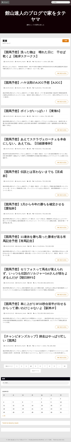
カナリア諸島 (48, 439)
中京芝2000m (38, 213)
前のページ (9, 366)
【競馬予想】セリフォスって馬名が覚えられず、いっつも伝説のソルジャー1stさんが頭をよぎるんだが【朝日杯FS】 (35, 273)
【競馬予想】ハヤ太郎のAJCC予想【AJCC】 (33, 82)
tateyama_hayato (21, 61)
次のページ (35, 371)
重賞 (52, 61)
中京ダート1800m (39, 116)
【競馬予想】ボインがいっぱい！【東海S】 (32, 111)
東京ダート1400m (42, 61)
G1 (36, 246)
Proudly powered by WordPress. (36, 439)
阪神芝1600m (50, 283)
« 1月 (3, 416)
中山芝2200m (38, 88)
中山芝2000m (38, 181)
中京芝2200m (38, 148)
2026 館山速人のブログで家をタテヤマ (17, 439)
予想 (35, 61)
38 (65, 366)
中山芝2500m (41, 246)
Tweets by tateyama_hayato (10, 423)
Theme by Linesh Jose (59, 439)
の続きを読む (62, 73)
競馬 (30, 61)
